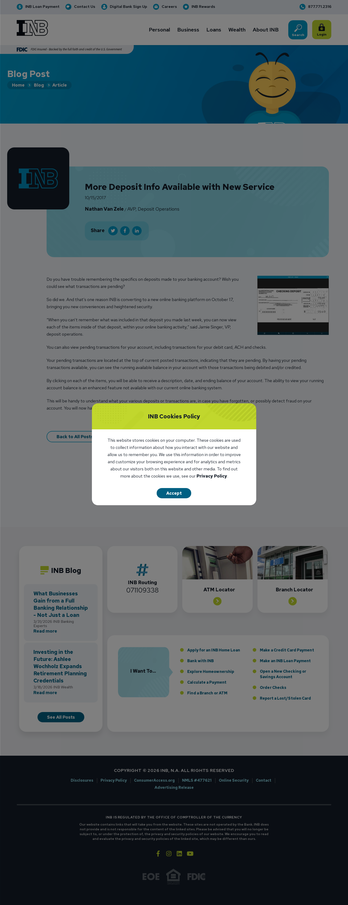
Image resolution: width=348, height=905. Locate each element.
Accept (174, 493)
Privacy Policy (212, 476)
